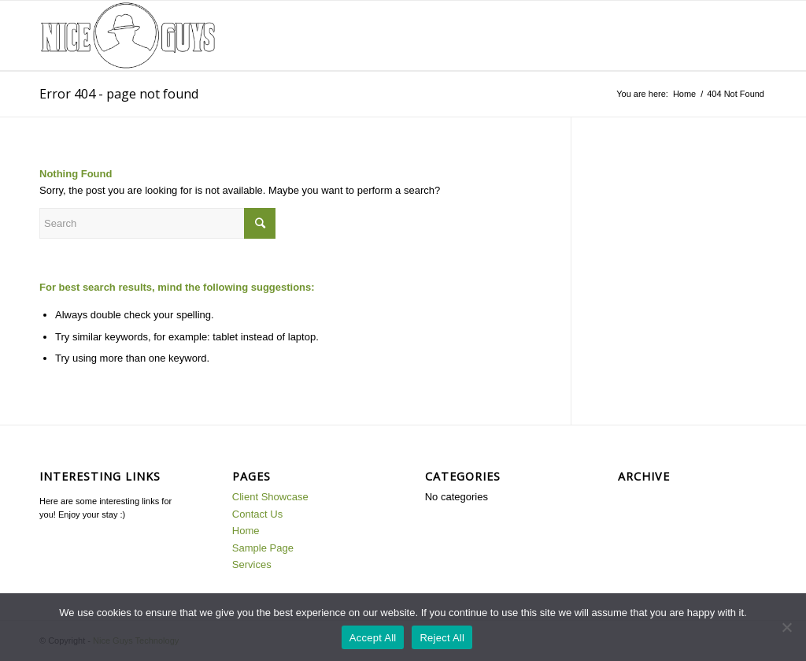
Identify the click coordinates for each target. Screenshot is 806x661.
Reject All (442, 638)
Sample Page (263, 548)
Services (252, 564)
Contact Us (257, 514)
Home (684, 93)
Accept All (373, 638)
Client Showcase (270, 497)
